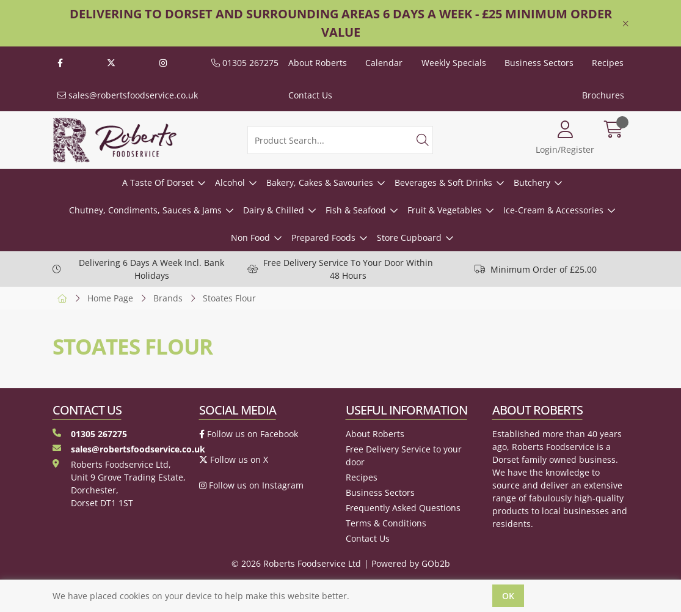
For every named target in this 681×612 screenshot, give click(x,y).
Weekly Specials (453, 62)
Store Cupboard (409, 237)
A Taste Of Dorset (158, 182)
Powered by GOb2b (410, 563)
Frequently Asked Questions (403, 508)
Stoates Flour (229, 298)
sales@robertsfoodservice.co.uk (127, 95)
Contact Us (310, 95)
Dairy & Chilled (273, 210)
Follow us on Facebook (248, 434)
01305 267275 (245, 62)
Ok (508, 596)
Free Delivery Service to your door (404, 455)
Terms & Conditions (386, 523)
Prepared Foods (323, 237)
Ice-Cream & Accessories (553, 210)
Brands (168, 298)
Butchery (532, 182)
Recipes (608, 62)
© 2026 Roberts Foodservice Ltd (296, 563)
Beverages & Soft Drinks (443, 182)
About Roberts (317, 62)
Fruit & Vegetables (444, 210)
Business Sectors (539, 62)
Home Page (110, 298)
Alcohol (230, 182)
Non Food (250, 237)
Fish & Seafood (356, 210)
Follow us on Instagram (251, 485)
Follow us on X (233, 459)
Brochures (603, 95)
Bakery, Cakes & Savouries (319, 182)
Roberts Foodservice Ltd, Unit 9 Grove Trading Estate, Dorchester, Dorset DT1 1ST (119, 484)
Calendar (383, 62)
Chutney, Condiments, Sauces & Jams (145, 210)
